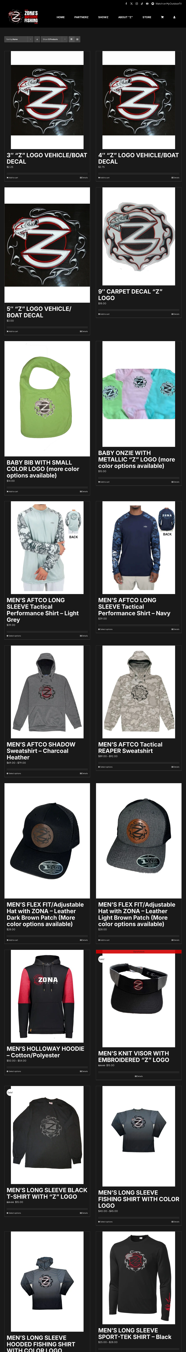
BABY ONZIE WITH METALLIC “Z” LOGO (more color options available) (136, 459)
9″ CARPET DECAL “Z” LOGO (130, 295)
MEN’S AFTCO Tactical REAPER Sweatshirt (130, 747)
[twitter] (131, 3)
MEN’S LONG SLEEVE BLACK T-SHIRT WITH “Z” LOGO (47, 1193)
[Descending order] (37, 39)
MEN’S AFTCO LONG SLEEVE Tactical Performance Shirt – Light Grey (43, 610)
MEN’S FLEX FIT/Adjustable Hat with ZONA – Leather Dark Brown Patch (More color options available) (45, 914)
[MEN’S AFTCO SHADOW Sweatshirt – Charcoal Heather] (47, 692)
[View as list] (77, 39)
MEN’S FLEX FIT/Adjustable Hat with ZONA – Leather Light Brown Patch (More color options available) (136, 914)
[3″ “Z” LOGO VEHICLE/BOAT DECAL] (47, 100)
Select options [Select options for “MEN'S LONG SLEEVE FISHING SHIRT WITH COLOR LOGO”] (106, 1222)
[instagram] (137, 3)
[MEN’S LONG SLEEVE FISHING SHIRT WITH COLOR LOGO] (138, 1136)
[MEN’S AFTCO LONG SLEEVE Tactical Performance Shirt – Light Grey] (47, 547)
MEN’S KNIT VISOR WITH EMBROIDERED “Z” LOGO (133, 1056)
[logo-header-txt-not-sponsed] (23, 10)
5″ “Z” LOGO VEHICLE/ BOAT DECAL (39, 312)
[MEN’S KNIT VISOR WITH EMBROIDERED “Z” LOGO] (138, 998)
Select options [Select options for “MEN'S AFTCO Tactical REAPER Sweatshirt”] (106, 767)
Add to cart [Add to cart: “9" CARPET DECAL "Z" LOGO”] (105, 314)
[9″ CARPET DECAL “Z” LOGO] (138, 236)
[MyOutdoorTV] (152, 3)
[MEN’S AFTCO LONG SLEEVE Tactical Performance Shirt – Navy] (138, 547)
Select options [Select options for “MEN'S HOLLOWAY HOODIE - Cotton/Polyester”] (15, 1071)
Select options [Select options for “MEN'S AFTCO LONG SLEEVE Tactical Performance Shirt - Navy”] (106, 629)
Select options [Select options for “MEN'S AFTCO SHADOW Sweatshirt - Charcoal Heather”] (15, 773)
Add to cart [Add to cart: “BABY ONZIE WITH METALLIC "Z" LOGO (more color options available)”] (105, 482)
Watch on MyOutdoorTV (169, 3)
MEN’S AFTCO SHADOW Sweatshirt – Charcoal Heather (41, 751)
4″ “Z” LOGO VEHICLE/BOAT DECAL (138, 158)
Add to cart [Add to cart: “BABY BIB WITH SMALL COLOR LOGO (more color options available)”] (13, 491)
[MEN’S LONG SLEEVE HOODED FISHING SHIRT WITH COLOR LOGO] (47, 1282)
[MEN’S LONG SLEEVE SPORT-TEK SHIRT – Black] (138, 1278)
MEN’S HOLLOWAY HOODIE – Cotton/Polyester (45, 1052)
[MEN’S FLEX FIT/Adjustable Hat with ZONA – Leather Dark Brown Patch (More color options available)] (47, 840)
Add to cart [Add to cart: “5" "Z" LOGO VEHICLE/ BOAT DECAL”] (13, 331)
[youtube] (147, 3)
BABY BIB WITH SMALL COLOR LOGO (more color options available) (43, 469)
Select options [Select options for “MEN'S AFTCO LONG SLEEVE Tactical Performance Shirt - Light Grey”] (15, 636)
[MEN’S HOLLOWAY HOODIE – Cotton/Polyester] (47, 996)
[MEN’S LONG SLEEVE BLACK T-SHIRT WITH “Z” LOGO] (47, 1135)
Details (85, 178)
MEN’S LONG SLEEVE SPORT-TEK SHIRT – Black (134, 1333)
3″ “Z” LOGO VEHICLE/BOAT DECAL (47, 158)
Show (50, 39)
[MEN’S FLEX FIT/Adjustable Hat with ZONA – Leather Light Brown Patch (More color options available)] (138, 840)
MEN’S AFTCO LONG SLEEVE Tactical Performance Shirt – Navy (134, 607)
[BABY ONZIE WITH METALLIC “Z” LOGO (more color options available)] (138, 394)
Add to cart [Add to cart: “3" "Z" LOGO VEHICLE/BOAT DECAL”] (13, 178)
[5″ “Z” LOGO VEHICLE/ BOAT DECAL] (47, 245)
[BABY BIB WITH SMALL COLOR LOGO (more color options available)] (47, 398)
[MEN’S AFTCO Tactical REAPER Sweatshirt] (138, 692)
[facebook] (126, 3)
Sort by (12, 39)
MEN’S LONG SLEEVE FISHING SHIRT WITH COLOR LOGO (138, 1199)
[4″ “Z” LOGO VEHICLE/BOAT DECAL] (138, 100)
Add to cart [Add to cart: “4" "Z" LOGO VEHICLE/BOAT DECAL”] (105, 178)
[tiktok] (142, 3)
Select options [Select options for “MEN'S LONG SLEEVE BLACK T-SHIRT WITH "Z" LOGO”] (15, 1213)
